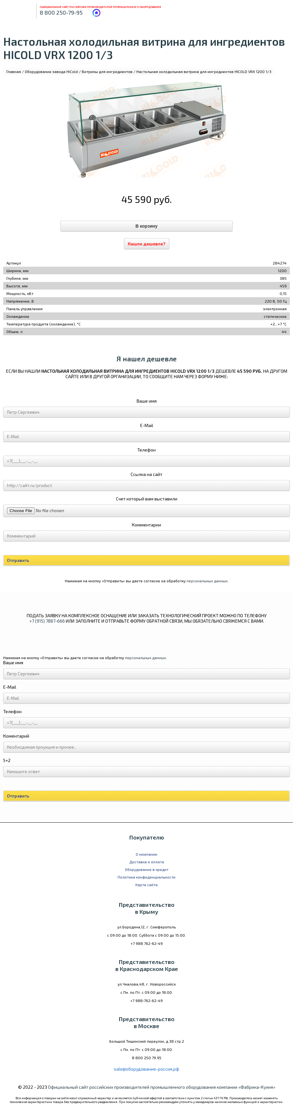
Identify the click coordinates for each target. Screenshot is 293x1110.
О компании (146, 854)
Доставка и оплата (146, 861)
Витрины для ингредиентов (107, 71)
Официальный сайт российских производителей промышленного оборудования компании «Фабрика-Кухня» (161, 1087)
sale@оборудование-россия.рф (146, 1069)
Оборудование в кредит (146, 869)
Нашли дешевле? (147, 243)
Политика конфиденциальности (146, 877)
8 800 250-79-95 (61, 12)
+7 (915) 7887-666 (47, 621)
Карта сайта (146, 884)
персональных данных (207, 580)
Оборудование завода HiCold (51, 71)
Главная (13, 71)
